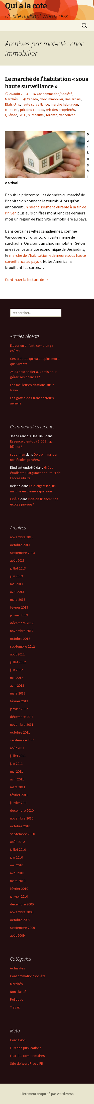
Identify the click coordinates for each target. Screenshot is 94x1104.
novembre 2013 (21, 537)
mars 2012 (17, 693)
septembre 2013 (22, 552)
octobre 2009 (20, 920)
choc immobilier (51, 99)
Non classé (18, 991)
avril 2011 (17, 779)
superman (17, 454)
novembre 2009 (21, 912)
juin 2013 (16, 576)
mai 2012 (16, 677)
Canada (32, 99)
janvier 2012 (19, 709)
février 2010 (19, 888)
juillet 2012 (18, 662)
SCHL (22, 115)
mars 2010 (17, 880)
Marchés (11, 99)
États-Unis (12, 104)
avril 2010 (17, 873)
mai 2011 (16, 771)
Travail (15, 1007)
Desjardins (73, 99)
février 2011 (19, 795)
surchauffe (36, 115)
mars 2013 (17, 599)
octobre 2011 (20, 732)
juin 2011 (16, 763)
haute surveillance (35, 104)
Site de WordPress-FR (26, 1063)
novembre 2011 (21, 724)
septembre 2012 (22, 646)
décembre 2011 (22, 716)
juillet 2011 (18, 755)
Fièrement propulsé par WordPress (47, 1093)
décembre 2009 (22, 904)
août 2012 (17, 654)
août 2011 (17, 748)
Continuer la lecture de (27, 279)
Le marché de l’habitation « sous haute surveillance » (46, 83)
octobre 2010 (20, 826)
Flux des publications (25, 1048)
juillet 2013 (18, 568)
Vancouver (67, 115)
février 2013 (19, 607)
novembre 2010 (21, 818)
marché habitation (64, 104)
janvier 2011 (19, 802)
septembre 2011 (22, 740)
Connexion (18, 1040)
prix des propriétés (60, 109)
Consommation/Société (54, 93)
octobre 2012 (20, 638)
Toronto (51, 115)
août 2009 (17, 935)
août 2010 (17, 841)
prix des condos (32, 109)
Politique (16, 999)
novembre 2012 (21, 630)
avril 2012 (17, 685)
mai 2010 (16, 865)
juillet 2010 (18, 849)
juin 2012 (16, 670)
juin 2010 (16, 857)
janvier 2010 (19, 896)
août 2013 (17, 560)
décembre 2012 (22, 623)
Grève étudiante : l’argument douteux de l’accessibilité (35, 472)
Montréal (11, 109)
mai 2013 (16, 584)
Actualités (17, 968)
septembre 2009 (22, 927)
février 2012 (19, 701)
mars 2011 (17, 787)
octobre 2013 (20, 545)
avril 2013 (17, 591)
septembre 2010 (22, 834)
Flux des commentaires (27, 1055)
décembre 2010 (22, 810)
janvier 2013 (19, 615)
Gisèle (15, 499)
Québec (11, 115)
